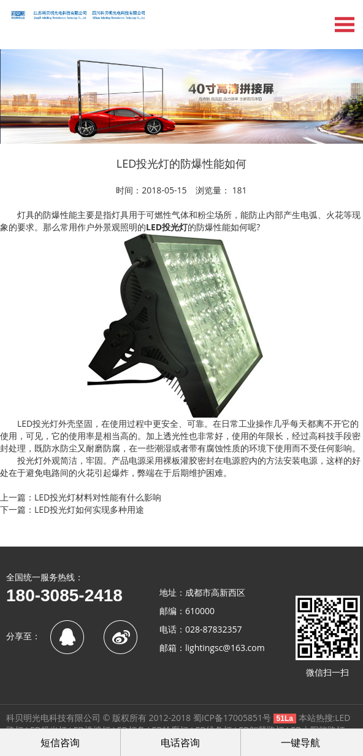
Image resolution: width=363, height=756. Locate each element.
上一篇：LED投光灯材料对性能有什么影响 (80, 497)
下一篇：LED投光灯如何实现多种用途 (72, 509)
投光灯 (175, 227)
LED (154, 227)
